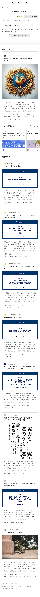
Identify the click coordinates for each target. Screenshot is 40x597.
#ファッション (8, 119)
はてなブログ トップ (8, 7)
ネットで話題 (16, 20)
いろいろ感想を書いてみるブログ (15, 364)
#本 (5, 522)
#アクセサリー (17, 119)
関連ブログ (26, 20)
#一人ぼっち (7, 114)
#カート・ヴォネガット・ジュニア (13, 256)
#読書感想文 (7, 405)
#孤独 (13, 114)
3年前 (15, 481)
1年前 (21, 56)
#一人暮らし (28, 114)
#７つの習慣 (28, 203)
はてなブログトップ (30, 586)
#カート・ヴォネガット (14, 116)
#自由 (17, 114)
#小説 (8, 522)
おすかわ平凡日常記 (11, 163)
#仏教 (5, 205)
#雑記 (5, 473)
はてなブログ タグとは (7, 586)
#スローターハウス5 (28, 116)
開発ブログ (21, 586)
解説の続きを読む (20, 35)
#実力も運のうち (13, 473)
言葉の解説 (6, 20)
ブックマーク (6, 131)
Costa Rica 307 (10, 529)
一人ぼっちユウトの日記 (13, 56)
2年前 (19, 163)
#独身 (22, 114)
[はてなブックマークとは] (13, 126)
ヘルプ (15, 586)
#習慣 (5, 203)
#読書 (5, 116)
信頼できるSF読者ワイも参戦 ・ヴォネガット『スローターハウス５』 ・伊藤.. (13, 135)
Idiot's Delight (10, 415)
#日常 (22, 307)
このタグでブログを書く (31, 16)
